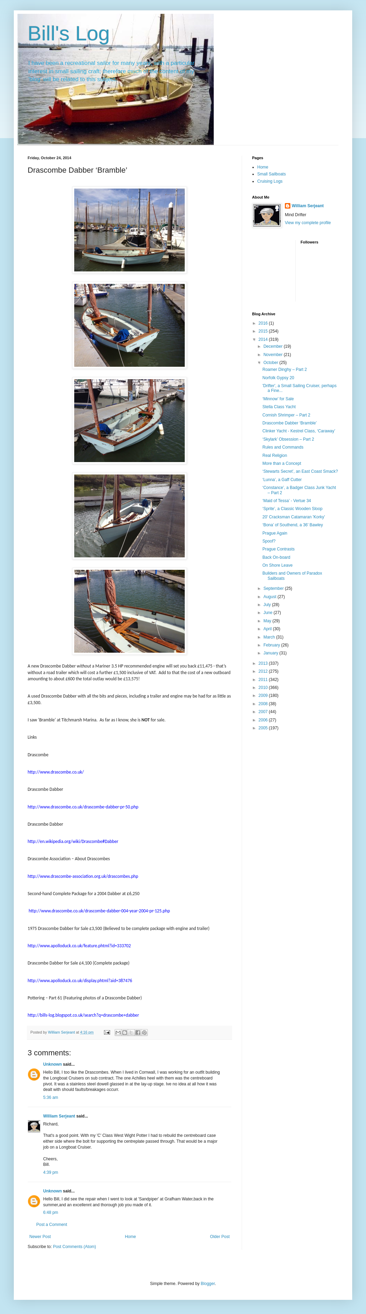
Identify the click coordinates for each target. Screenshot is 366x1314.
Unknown (52, 1064)
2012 (264, 671)
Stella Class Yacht (279, 406)
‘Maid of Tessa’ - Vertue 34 (286, 500)
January (271, 653)
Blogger (208, 1283)
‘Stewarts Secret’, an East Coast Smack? (300, 471)
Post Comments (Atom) (74, 1246)
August (270, 596)
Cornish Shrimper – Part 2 (286, 415)
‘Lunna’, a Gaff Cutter (282, 479)
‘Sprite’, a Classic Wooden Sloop (292, 508)
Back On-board (276, 557)
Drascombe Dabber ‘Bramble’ (289, 423)
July (267, 604)
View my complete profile (308, 222)
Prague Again (274, 533)
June (268, 612)
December (273, 346)
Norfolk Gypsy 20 (278, 377)
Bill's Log (69, 33)
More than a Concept (281, 463)
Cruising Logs (269, 181)
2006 (264, 720)
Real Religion (274, 455)
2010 (264, 687)
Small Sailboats (271, 174)
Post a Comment (51, 1224)
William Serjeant (59, 1116)
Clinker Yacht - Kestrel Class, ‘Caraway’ (298, 431)
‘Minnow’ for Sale (278, 398)
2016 (264, 323)
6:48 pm (50, 1212)
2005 (264, 728)
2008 (264, 703)
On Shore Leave (277, 565)
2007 (264, 711)
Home (130, 1236)
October (271, 362)
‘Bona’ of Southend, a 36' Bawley (292, 524)
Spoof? (269, 541)
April (268, 628)
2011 (264, 679)
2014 (264, 339)
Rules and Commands (283, 447)
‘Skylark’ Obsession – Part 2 (288, 439)
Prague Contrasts (278, 549)
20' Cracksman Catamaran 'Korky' (293, 517)
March (269, 637)
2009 (264, 695)
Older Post (220, 1236)
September (274, 588)
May (267, 620)
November (273, 354)
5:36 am (50, 1097)
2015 (264, 331)
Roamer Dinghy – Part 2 (284, 369)
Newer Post (40, 1236)
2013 (264, 663)
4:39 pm (50, 1172)
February (272, 645)
